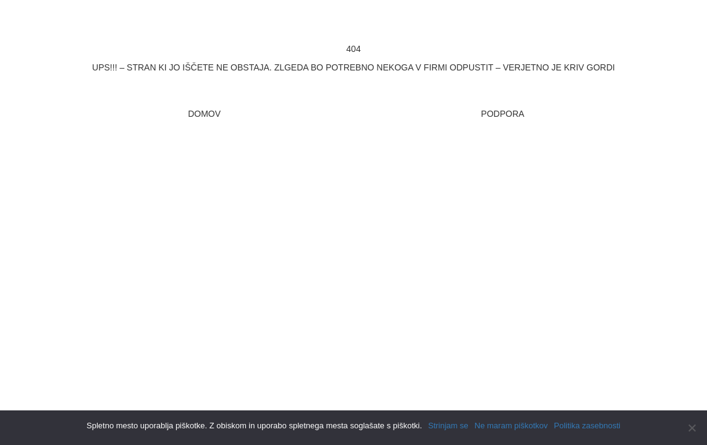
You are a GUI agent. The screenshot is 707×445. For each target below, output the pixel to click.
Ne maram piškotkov (511, 425)
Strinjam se (448, 425)
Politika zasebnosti (587, 425)
